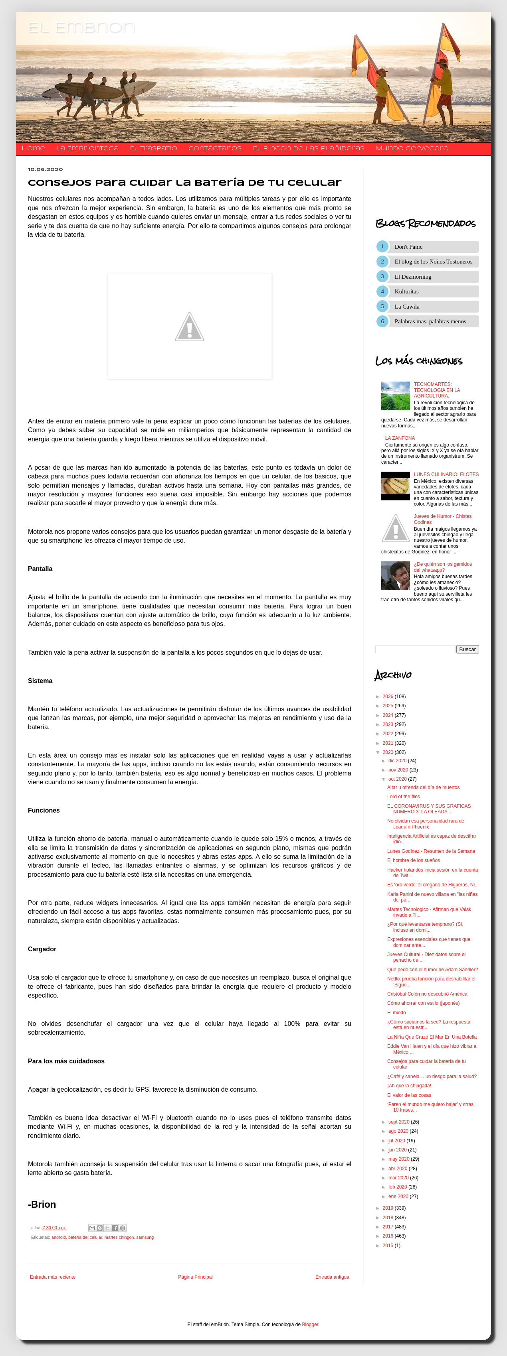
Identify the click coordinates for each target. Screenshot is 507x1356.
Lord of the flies (403, 796)
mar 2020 (399, 1178)
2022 (389, 733)
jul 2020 (397, 1140)
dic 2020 (398, 761)
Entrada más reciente (52, 1277)
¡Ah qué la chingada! (409, 1085)
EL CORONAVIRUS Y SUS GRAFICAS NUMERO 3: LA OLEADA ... (429, 809)
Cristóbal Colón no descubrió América (427, 994)
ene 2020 (399, 1196)
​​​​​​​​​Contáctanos (215, 149)
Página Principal (195, 1277)
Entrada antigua (332, 1277)
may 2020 (399, 1159)
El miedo (396, 1013)
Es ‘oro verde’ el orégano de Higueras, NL (431, 885)
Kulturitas (407, 291)
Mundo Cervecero (412, 149)
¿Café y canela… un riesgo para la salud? (432, 1076)
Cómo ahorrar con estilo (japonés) (423, 1003)
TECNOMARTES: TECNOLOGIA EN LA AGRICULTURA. (437, 390)
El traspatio (153, 149)
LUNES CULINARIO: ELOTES (446, 474)
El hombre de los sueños (413, 860)
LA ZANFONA (400, 438)
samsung (145, 1237)
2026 (389, 696)
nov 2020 (399, 770)
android (58, 1237)
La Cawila (407, 306)
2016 (389, 1236)
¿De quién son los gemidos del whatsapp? (443, 567)
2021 (389, 743)
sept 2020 (399, 1122)
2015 (389, 1245)
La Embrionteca (87, 149)
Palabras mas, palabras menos (430, 321)
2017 (389, 1227)
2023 (389, 724)
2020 (389, 752)
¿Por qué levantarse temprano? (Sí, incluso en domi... (425, 927)
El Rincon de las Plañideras (308, 149)
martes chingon (119, 1237)
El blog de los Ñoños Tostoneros (434, 261)
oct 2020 (398, 779)
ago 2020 (399, 1131)
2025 (389, 706)
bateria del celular (85, 1237)
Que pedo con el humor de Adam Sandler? (432, 969)
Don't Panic (409, 247)
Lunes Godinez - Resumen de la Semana (431, 851)
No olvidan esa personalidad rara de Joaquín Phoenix (425, 823)
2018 (389, 1217)
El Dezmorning (413, 277)
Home (33, 149)
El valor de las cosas (409, 1095)
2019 (389, 1208)
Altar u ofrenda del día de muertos (423, 787)
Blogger (310, 1324)
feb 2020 (398, 1187)
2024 (389, 715)
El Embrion (81, 28)
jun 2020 (398, 1150)
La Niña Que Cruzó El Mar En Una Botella (432, 1037)
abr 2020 (398, 1168)
